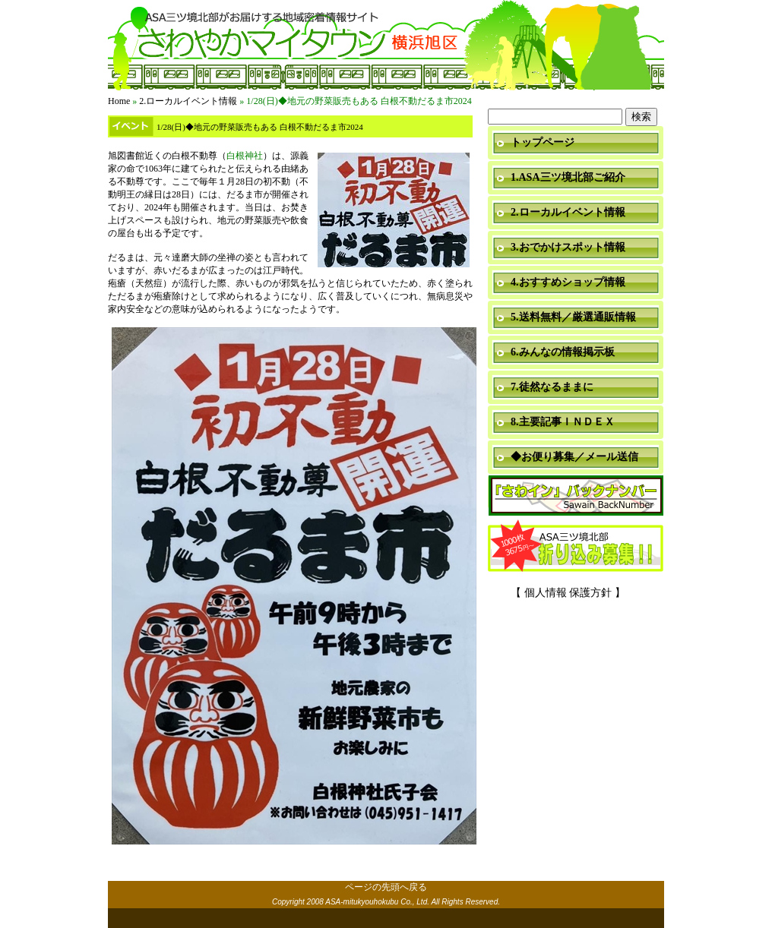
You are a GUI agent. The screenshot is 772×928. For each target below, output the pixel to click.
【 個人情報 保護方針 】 (568, 592)
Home (119, 101)
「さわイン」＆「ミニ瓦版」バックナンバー (576, 496)
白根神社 (244, 155)
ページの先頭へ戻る (386, 887)
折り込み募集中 (576, 547)
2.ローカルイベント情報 (188, 101)
